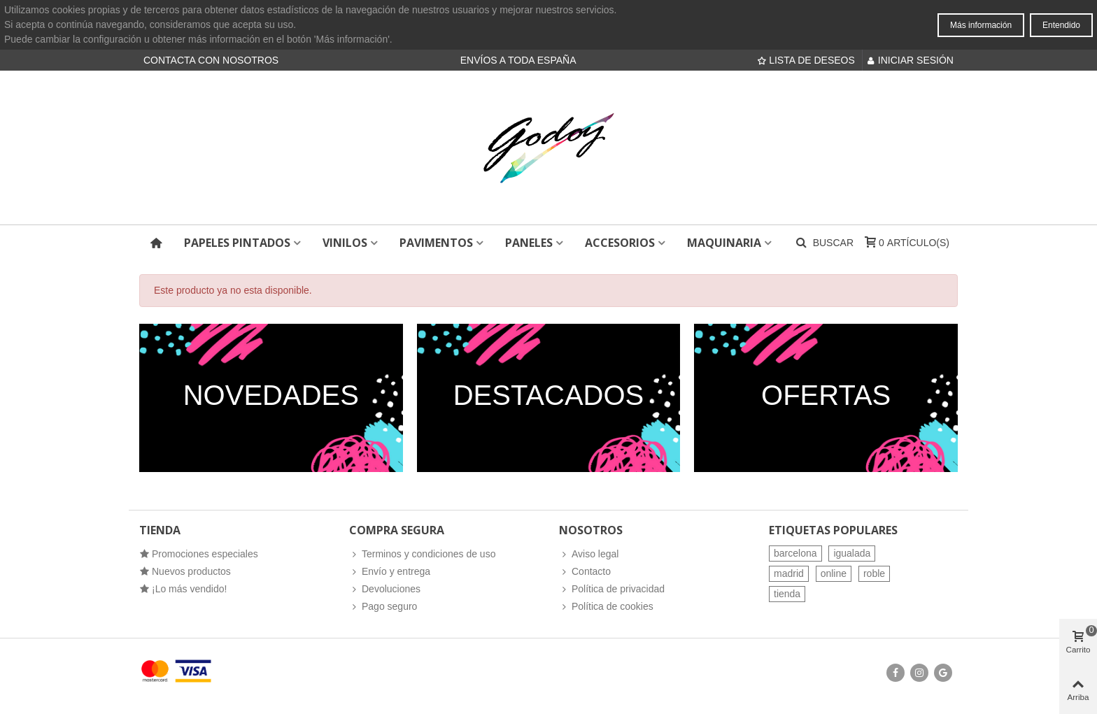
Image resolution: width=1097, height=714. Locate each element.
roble (874, 573)
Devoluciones (384, 589)
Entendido (1061, 25)
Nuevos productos (185, 571)
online (834, 573)
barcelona (795, 553)
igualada (851, 553)
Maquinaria (724, 242)
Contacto (585, 571)
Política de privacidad (612, 589)
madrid (789, 573)
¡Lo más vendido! (183, 589)
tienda (787, 593)
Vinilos (345, 242)
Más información (981, 25)
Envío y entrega (389, 571)
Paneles (529, 242)
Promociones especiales (198, 554)
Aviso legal (588, 554)
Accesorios (620, 242)
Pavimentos (436, 242)
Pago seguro (383, 606)
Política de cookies (606, 606)
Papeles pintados (237, 242)
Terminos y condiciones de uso (422, 554)
